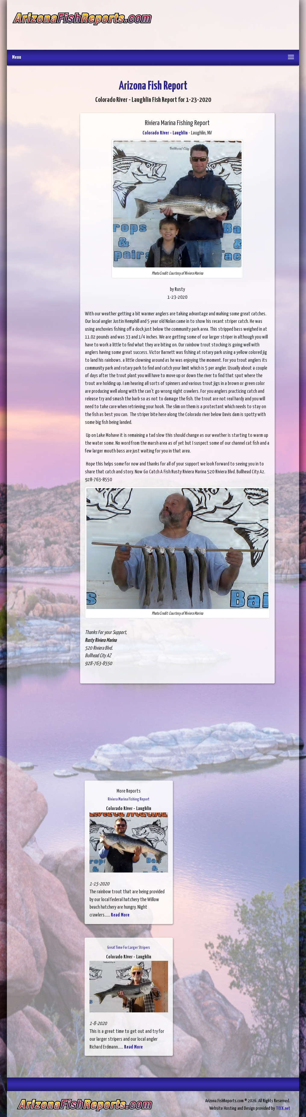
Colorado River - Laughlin (165, 133)
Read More (120, 915)
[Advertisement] (222, 26)
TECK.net (283, 1108)
